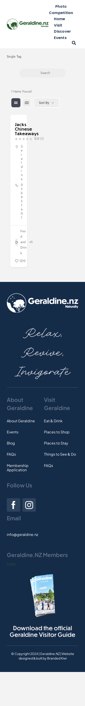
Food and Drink (21, 242)
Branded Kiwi (57, 658)
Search (42, 73)
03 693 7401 (22, 201)
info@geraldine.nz (22, 534)
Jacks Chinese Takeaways (27, 129)
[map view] (26, 102)
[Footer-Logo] (42, 295)
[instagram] (29, 505)
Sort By (44, 103)
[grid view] (15, 102)
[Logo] (28, 20)
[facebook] (13, 505)
